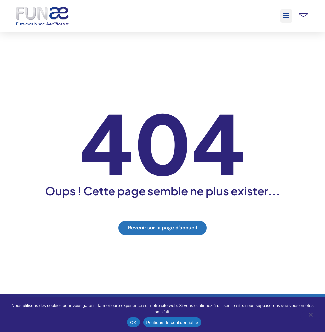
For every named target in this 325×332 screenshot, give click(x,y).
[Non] (310, 316)
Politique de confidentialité (172, 322)
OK (133, 322)
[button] (286, 16)
